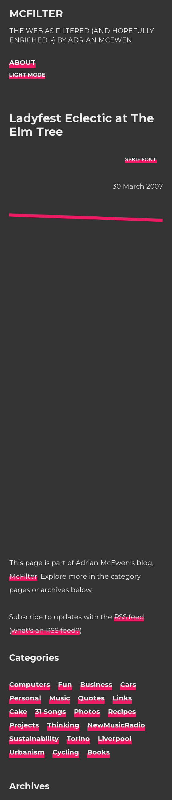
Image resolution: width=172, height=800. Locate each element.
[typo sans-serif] (141, 159)
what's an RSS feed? (45, 630)
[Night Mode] (27, 75)
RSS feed (129, 617)
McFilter (36, 13)
